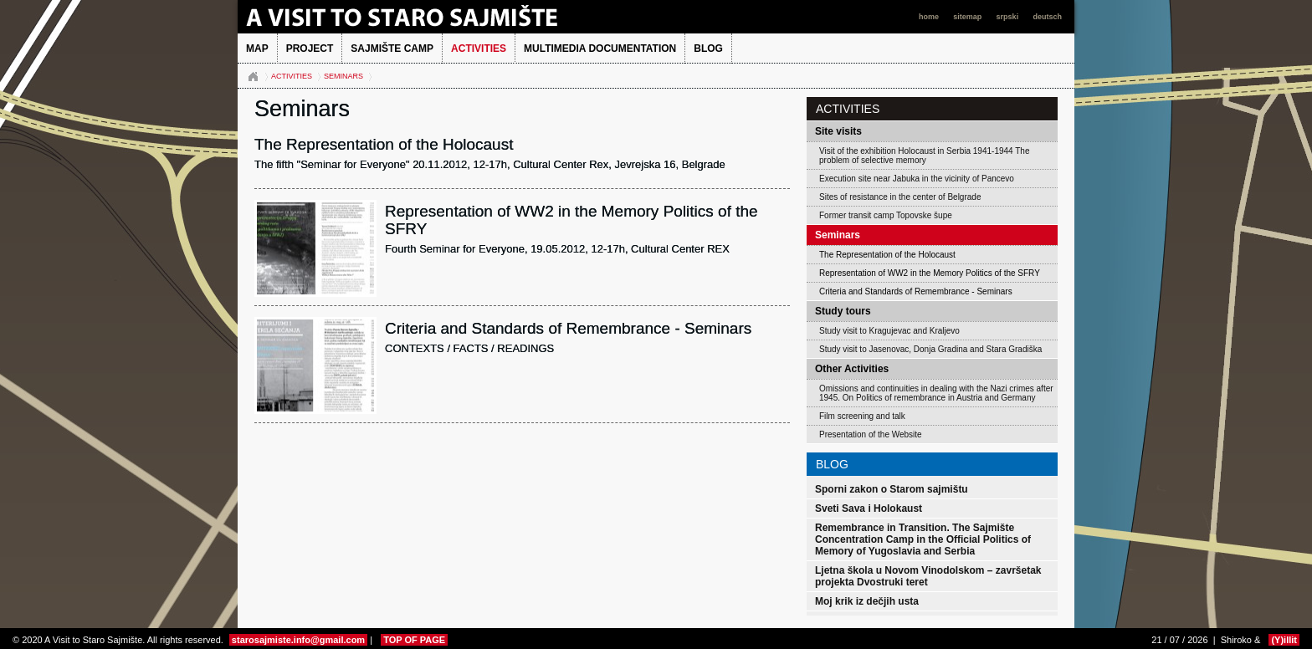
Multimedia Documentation (600, 48)
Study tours (843, 311)
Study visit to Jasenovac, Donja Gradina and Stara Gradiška (930, 349)
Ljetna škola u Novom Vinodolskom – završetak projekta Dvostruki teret (928, 576)
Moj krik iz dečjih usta (867, 601)
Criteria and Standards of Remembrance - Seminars (915, 291)
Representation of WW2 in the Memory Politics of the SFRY (929, 273)
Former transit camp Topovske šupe (885, 215)
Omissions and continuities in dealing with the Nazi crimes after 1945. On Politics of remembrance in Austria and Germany (936, 393)
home (930, 17)
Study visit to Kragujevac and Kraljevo (889, 330)
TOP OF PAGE (414, 640)
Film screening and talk (862, 416)
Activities (478, 48)
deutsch (1047, 17)
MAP (257, 48)
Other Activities (852, 369)
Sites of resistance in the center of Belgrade (900, 197)
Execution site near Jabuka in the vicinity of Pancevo (916, 178)
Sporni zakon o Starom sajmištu (891, 489)
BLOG (708, 48)
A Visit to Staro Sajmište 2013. (426, 16)
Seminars (343, 76)
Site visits (838, 131)
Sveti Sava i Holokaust (868, 508)
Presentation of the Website (870, 434)
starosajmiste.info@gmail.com (298, 640)
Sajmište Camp (392, 48)
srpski (1009, 17)
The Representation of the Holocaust (887, 254)
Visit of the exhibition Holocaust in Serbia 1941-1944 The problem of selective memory (924, 155)
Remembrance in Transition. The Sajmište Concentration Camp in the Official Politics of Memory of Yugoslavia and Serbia (923, 539)
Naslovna (252, 77)
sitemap (968, 17)
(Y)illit (1284, 640)
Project (310, 48)
